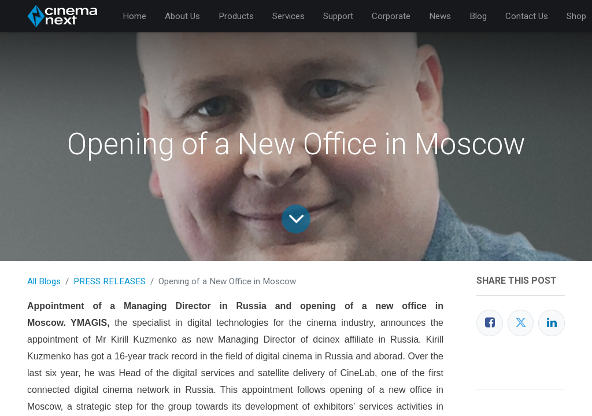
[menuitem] (134, 16)
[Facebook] (489, 323)
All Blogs (44, 281)
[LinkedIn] (551, 323)
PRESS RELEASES (109, 281)
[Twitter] (521, 323)
